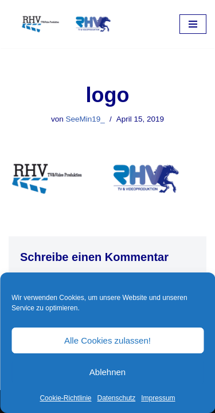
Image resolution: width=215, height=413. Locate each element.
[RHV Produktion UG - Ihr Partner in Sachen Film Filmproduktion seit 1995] (63, 24)
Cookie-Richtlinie (65, 398)
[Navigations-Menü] (192, 24)
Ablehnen (107, 372)
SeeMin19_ (85, 119)
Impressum (158, 398)
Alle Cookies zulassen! (107, 340)
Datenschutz (116, 398)
